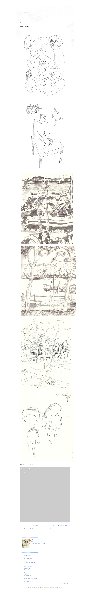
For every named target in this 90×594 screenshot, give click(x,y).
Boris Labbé (27, 555)
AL (32, 539)
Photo (25, 574)
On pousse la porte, (30, 562)
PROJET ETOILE (28, 568)
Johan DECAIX (28, 567)
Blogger (59, 588)
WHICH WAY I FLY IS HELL (31, 557)
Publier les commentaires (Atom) (40, 529)
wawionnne (27, 561)
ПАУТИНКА (26, 580)
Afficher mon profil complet (38, 543)
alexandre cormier (24, 11)
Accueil (36, 525)
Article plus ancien (61, 525)
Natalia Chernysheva (30, 578)
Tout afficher (65, 583)
